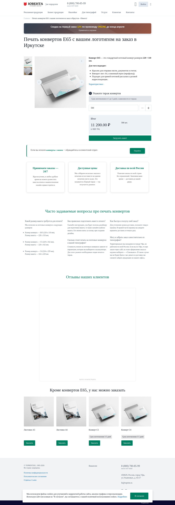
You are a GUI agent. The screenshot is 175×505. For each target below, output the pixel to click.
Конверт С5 (94, 430)
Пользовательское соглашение (35, 476)
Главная (27, 18)
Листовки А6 (62, 430)
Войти (143, 4)
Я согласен (139, 496)
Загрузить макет (120, 138)
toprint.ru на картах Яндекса (87, 379)
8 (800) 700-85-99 (77, 3)
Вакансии (93, 466)
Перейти (137, 151)
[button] (136, 4)
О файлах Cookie (30, 480)
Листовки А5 (29, 430)
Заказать (29, 443)
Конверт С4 (126, 430)
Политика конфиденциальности (36, 473)
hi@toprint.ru (126, 483)
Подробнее (122, 497)
